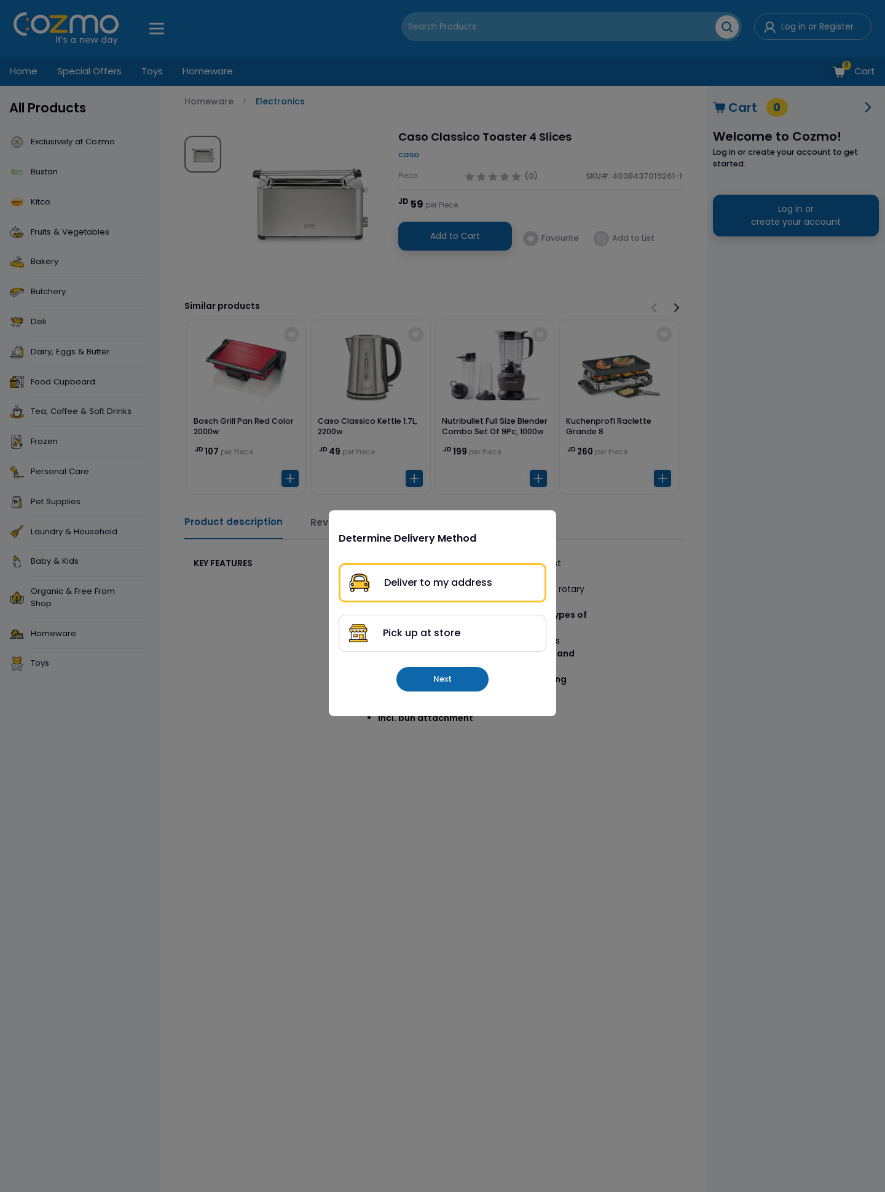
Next (442, 679)
